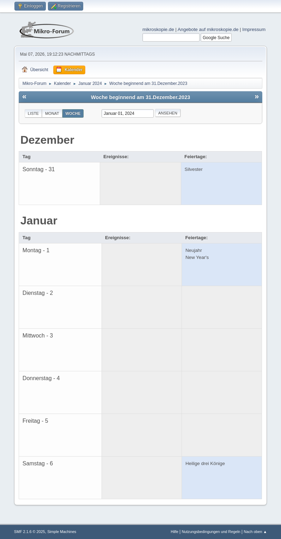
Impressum (253, 29)
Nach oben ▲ (255, 531)
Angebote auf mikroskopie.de (208, 29)
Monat (52, 113)
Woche (73, 113)
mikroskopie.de (158, 29)
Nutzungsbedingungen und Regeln (211, 531)
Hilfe (174, 531)
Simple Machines (61, 531)
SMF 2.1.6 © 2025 (29, 531)
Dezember (47, 140)
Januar (38, 220)
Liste (33, 113)
